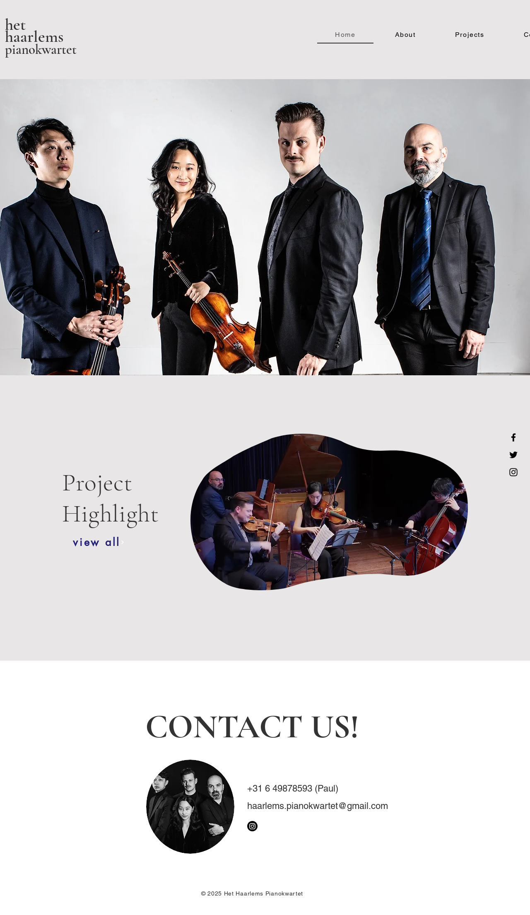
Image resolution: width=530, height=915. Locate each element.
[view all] (99, 542)
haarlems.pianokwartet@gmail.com (317, 806)
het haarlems (34, 30)
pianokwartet (41, 49)
